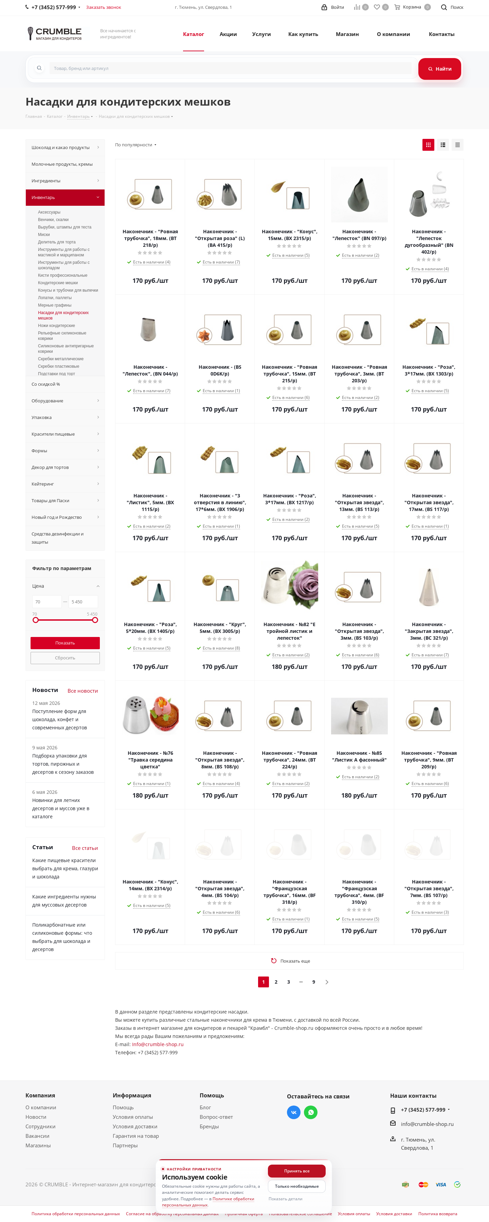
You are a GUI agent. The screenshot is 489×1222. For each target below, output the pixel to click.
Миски (44, 234)
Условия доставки (135, 1126)
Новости (36, 1116)
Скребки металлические (61, 359)
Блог (205, 1107)
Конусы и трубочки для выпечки (68, 290)
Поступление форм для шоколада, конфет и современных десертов (59, 719)
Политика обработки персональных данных (76, 1214)
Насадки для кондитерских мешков (63, 315)
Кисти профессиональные (62, 275)
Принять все (297, 1171)
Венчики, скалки (53, 219)
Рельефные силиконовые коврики (62, 336)
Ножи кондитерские (56, 325)
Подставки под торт (56, 373)
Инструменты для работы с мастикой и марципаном (64, 252)
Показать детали (286, 1199)
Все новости (83, 690)
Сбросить (65, 658)
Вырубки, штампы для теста (64, 227)
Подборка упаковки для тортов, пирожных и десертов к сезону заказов (63, 763)
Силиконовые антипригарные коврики (66, 349)
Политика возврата (437, 1214)
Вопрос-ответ (216, 1116)
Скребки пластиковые (58, 366)
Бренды (209, 1126)
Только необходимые (297, 1186)
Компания (40, 1095)
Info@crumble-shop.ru (158, 1044)
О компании (40, 1107)
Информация (132, 1095)
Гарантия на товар (136, 1135)
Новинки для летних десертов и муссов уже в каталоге (60, 808)
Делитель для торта (57, 242)
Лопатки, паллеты (55, 297)
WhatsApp (311, 1112)
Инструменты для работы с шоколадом (64, 265)
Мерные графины (54, 305)
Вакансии (37, 1135)
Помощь (123, 1107)
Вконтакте (294, 1112)
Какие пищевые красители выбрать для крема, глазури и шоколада (65, 868)
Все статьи (85, 847)
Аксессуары (49, 212)
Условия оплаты (133, 1116)
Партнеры (125, 1145)
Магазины (38, 1145)
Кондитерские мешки (58, 282)
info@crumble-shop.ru (427, 1123)
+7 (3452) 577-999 (423, 1109)
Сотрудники (40, 1126)
